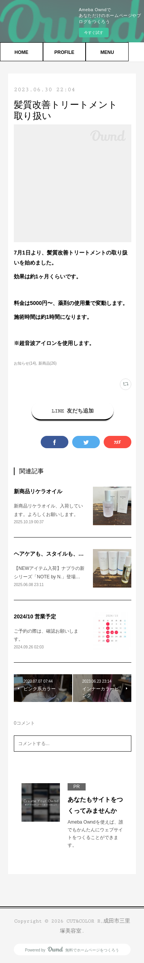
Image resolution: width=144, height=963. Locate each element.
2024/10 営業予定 (35, 616)
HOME (21, 52)
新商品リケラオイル (38, 491)
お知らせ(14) (25, 363)
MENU (107, 52)
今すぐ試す (93, 32)
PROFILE (64, 52)
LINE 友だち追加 (72, 411)
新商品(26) (47, 363)
